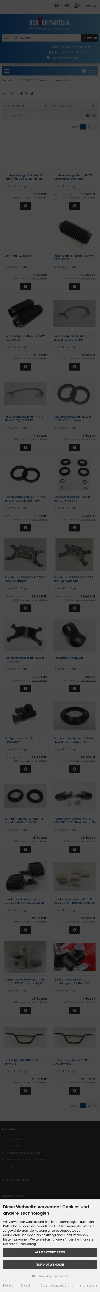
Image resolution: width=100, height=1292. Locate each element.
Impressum (88, 1285)
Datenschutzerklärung (56, 1285)
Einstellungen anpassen (50, 1276)
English (26, 1285)
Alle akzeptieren (50, 1252)
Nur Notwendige (50, 1264)
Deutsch (9, 1285)
